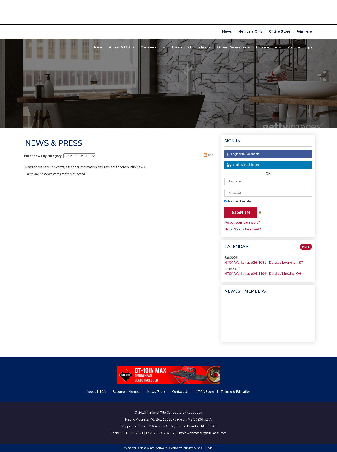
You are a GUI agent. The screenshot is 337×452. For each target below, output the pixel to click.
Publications (268, 47)
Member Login (299, 47)
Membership (153, 47)
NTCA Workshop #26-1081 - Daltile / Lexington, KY (263, 262)
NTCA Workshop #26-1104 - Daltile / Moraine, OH (262, 274)
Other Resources (233, 47)
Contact (178, 392)
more (306, 247)
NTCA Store (205, 392)
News (227, 31)
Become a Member (126, 392)
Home (97, 47)
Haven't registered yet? (242, 229)
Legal (210, 448)
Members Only (250, 31)
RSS (208, 155)
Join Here (304, 31)
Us (186, 392)
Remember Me (239, 201)
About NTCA (121, 47)
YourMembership (192, 448)
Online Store (279, 31)
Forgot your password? (242, 222)
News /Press (156, 392)
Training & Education (191, 47)
